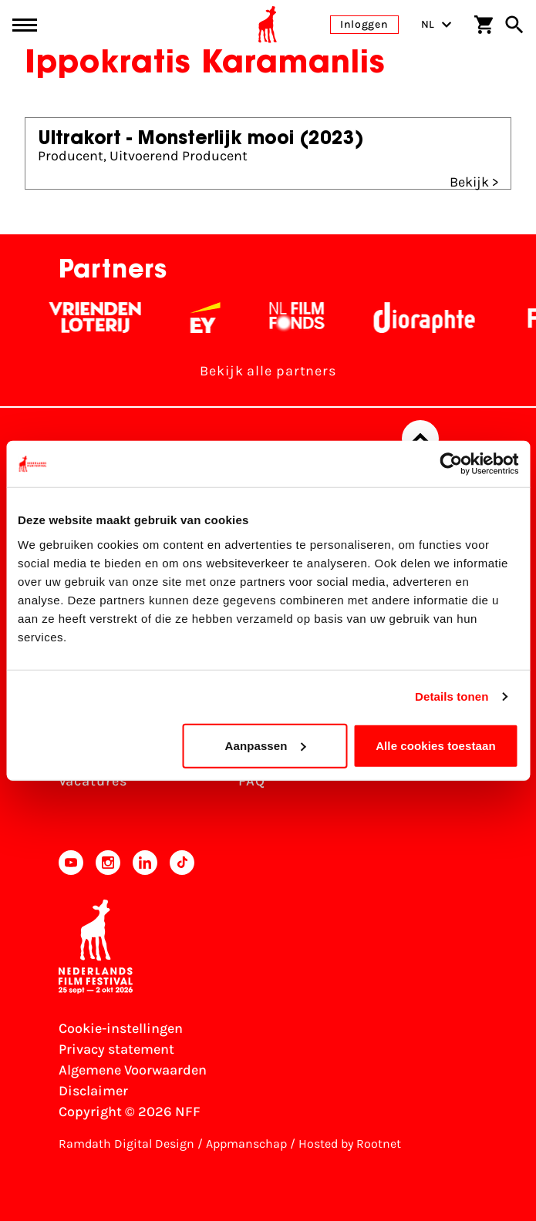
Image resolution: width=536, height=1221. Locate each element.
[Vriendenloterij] (101, 317)
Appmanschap (246, 1143)
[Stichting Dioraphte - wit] (429, 317)
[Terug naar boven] (420, 438)
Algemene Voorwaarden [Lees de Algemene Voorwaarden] (133, 1069)
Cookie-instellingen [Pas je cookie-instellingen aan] (121, 1028)
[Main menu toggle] (24, 25)
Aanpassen (265, 745)
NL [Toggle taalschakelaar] (436, 24)
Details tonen (451, 696)
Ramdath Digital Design (126, 1143)
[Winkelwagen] (483, 24)
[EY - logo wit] (211, 317)
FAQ (251, 780)
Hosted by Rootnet (349, 1143)
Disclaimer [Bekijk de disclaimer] (93, 1090)
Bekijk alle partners (268, 370)
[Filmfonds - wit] (302, 317)
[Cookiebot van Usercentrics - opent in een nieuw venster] (450, 464)
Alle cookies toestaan (436, 745)
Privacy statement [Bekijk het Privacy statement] (116, 1049)
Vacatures (93, 780)
